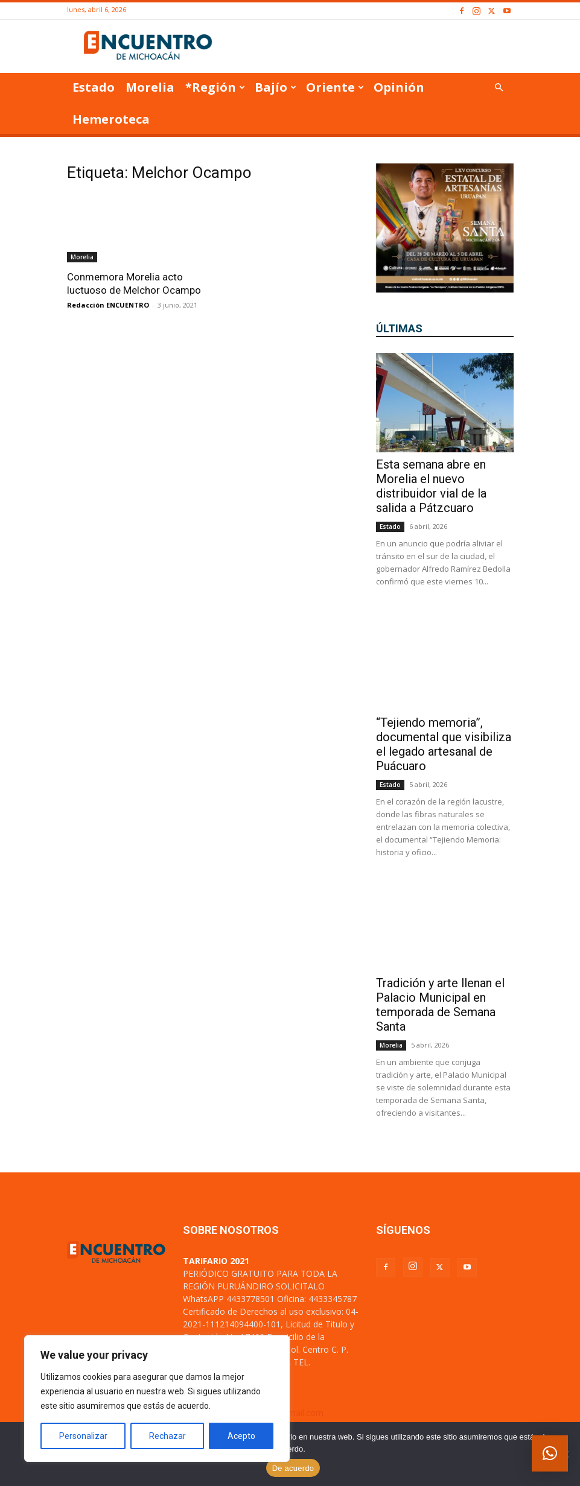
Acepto (241, 1436)
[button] (499, 87)
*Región (215, 87)
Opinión (399, 87)
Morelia (150, 87)
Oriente (335, 87)
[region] (157, 1398)
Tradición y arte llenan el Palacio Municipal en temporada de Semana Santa (440, 1005)
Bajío (275, 87)
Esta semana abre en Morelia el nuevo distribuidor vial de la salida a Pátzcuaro (431, 486)
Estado (93, 87)
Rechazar (167, 1436)
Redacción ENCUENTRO (108, 304)
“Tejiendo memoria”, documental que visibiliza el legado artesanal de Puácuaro (443, 744)
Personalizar (83, 1436)
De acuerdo (293, 1468)
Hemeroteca (111, 119)
